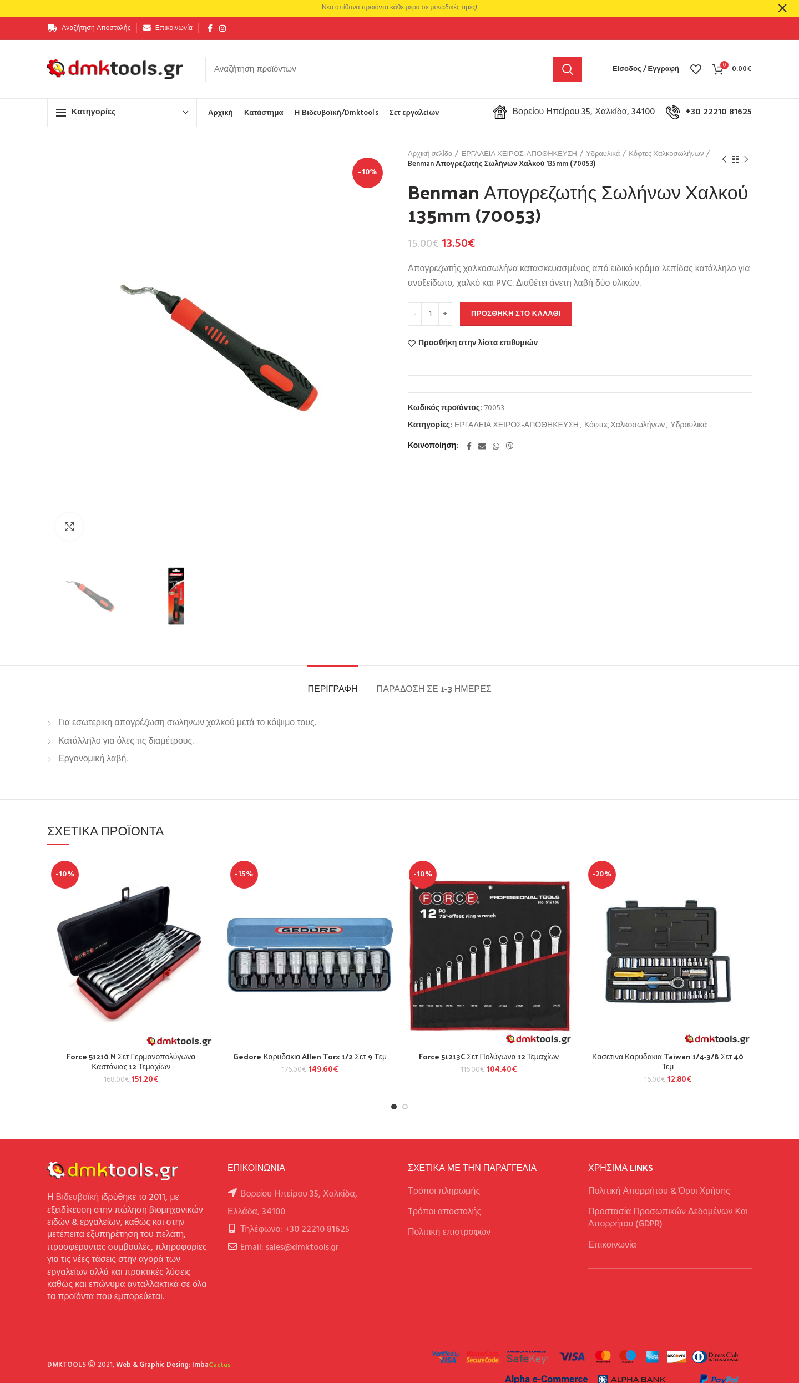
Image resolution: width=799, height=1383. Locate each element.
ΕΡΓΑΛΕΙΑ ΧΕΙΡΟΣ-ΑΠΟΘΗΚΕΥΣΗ (519, 154)
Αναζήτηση (567, 69)
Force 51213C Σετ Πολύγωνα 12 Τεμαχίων (489, 1057)
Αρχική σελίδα (430, 154)
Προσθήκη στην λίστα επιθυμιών (478, 343)
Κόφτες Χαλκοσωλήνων (666, 154)
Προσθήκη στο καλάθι (516, 314)
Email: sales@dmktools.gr (289, 1247)
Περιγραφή (332, 688)
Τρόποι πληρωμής (444, 1191)
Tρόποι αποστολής (444, 1212)
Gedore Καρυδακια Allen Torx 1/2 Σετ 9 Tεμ (310, 1057)
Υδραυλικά (603, 154)
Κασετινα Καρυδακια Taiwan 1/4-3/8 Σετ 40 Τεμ (668, 1062)
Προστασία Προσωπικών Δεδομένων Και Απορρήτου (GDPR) (668, 1218)
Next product (746, 160)
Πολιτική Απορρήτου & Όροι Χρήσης (659, 1191)
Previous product (724, 160)
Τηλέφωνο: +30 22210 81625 (295, 1230)
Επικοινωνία (612, 1245)
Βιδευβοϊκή (77, 1197)
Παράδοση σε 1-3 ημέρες (434, 688)
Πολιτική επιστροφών (449, 1232)
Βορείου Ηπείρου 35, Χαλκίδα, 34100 (574, 112)
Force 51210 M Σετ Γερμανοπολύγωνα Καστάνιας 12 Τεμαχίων (131, 1062)
